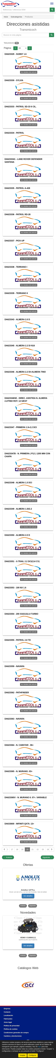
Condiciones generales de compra (16, 1033)
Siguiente (47, 857)
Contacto (7, 1012)
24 (48, 849)
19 (22, 849)
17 (12, 849)
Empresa (7, 1009)
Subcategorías (16, 17)
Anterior (8, 857)
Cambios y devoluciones (13, 1036)
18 (17, 849)
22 (38, 849)
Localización (8, 1015)
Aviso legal (8, 1022)
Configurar (32, 1055)
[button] (15, 48)
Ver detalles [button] (28, 896)
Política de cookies (10, 1029)
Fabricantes (8, 1019)
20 (27, 849)
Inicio (6, 17)
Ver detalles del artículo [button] (29, 72)
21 (33, 849)
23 (43, 849)
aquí (39, 1047)
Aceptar (22, 1055)
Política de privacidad (11, 1026)
